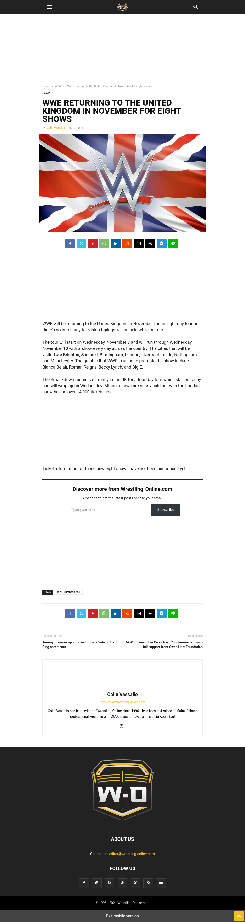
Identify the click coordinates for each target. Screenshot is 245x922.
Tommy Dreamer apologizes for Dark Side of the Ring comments (78, 644)
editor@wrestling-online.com (132, 854)
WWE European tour (68, 592)
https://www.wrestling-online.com (122, 702)
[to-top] (239, 914)
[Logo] (122, 824)
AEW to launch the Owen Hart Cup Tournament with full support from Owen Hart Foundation (164, 644)
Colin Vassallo (56, 127)
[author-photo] (122, 688)
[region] (122, 51)
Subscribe (165, 509)
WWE (58, 86)
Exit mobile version (122, 916)
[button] (49, 7)
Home (46, 86)
